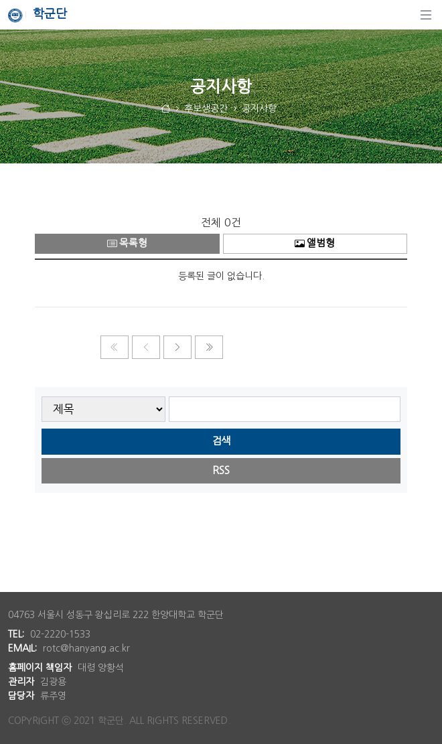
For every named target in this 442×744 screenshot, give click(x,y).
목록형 (127, 243)
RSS (221, 470)
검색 (221, 441)
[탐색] (426, 15)
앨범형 (315, 243)
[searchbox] (285, 409)
